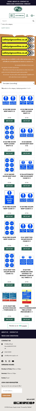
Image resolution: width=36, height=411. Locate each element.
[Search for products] (18, 21)
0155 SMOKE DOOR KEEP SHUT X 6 (9, 176)
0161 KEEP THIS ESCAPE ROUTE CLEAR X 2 (26, 239)
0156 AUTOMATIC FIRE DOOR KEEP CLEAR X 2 (26, 176)
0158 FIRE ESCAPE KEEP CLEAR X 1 (9, 208)
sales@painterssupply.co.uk (11, 355)
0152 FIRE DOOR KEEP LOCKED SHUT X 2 (26, 111)
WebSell (29, 407)
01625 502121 (8, 352)
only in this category (7, 24)
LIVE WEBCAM (19, 15)
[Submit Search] (33, 21)
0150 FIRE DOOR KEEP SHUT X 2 (9, 110)
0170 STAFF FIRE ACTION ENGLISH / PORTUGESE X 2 (9, 308)
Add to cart (9, 120)
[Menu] (11, 15)
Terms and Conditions (14, 4)
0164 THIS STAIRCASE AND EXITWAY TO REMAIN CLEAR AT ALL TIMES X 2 (27, 273)
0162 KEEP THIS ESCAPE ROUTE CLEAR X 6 (9, 272)
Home (9, 1)
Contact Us (24, 1)
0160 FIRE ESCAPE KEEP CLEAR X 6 (9, 238)
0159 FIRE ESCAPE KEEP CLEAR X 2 (26, 208)
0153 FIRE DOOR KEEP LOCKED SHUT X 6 (9, 144)
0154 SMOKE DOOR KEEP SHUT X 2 (26, 144)
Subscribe (6, 395)
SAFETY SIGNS (5, 28)
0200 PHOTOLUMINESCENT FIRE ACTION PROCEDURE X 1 (28, 309)
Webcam (27, 4)
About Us (15, 1)
